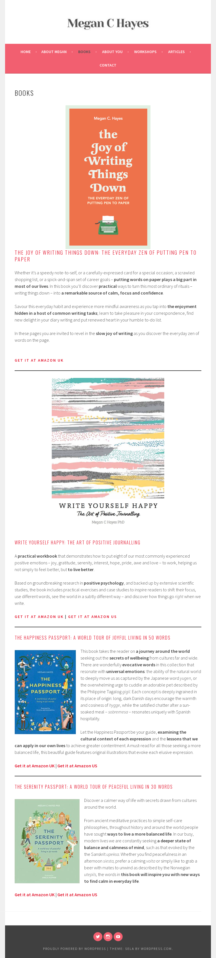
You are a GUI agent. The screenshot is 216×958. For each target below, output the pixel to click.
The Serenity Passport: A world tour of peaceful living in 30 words (94, 786)
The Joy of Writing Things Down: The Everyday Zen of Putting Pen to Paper (106, 256)
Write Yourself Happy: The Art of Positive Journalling (78, 542)
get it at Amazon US (92, 616)
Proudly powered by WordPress (74, 948)
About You (112, 51)
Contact (108, 65)
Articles (176, 51)
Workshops (145, 51)
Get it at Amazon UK (39, 616)
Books (84, 51)
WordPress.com (156, 948)
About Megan (54, 51)
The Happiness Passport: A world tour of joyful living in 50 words (93, 637)
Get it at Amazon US (77, 765)
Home (26, 51)
